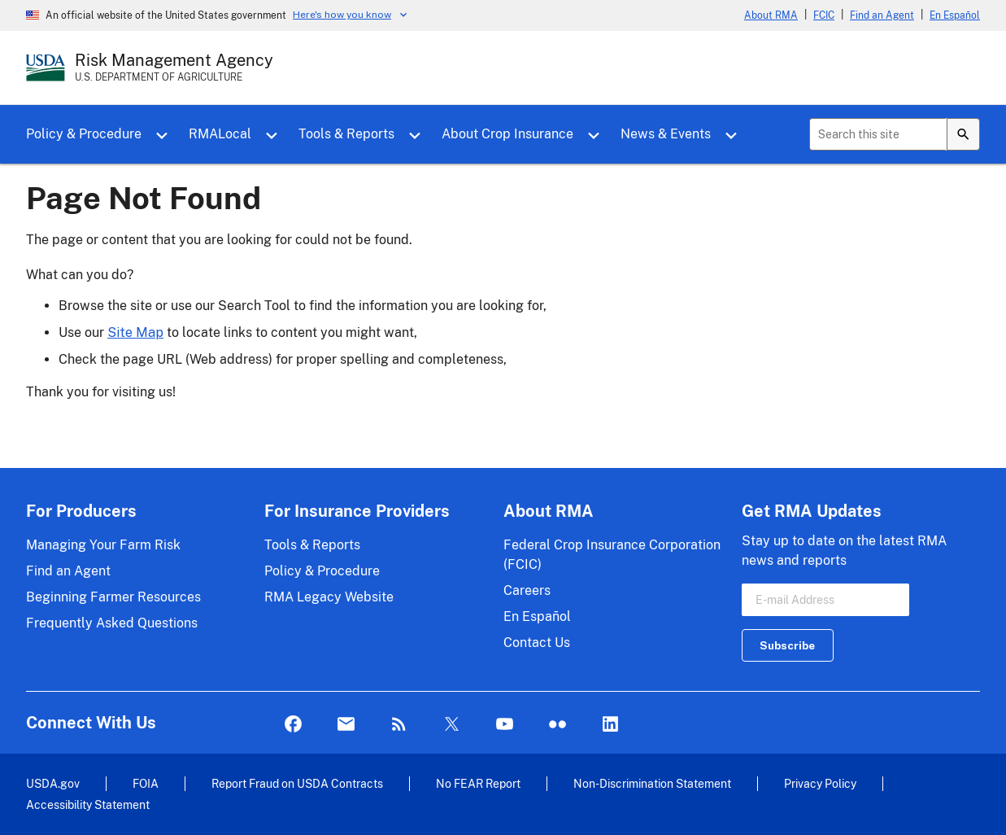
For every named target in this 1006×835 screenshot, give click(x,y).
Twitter (452, 725)
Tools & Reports (346, 134)
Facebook (293, 725)
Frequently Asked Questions (112, 623)
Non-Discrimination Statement (652, 783)
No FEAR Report (478, 783)
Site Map (135, 332)
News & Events (666, 134)
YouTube (504, 725)
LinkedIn (610, 725)
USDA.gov (53, 783)
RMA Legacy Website (329, 597)
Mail (346, 725)
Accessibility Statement (88, 804)
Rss (399, 725)
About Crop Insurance (507, 134)
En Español (955, 15)
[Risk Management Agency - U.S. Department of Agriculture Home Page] (174, 67)
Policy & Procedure (84, 134)
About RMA (771, 15)
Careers (527, 590)
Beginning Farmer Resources (113, 597)
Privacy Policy (820, 783)
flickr (557, 725)
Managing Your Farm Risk (103, 545)
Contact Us (536, 642)
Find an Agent (882, 15)
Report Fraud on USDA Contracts (297, 783)
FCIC (823, 15)
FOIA (146, 783)
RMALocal (220, 134)
